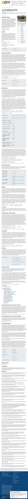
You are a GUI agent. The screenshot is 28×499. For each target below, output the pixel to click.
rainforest (12, 45)
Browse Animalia (15, 473)
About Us (14, 474)
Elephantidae (22, 37)
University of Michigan (4, 473)
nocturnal (16, 204)
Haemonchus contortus (10, 293)
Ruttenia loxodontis (8, 298)
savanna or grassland (5, 45)
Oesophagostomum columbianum (20, 275)
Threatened (14, 354)
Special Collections (15, 478)
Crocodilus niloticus (21, 261)
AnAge (13, 129)
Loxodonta (22, 39)
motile (21, 204)
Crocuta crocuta (14, 250)
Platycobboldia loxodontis (14, 276)
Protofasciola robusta (22, 273)
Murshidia (14, 275)
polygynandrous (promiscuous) (11, 98)
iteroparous (13, 110)
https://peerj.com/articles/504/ (7, 423)
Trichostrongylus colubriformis (9, 275)
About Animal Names (16, 475)
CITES (3, 356)
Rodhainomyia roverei (21, 276)
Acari (6, 303)
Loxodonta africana (9, 7)
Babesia (10, 301)
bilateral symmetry (5, 76)
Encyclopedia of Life (4, 364)
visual (11, 226)
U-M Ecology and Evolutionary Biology (6, 475)
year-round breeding (19, 110)
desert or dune (11, 44)
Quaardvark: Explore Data (16, 480)
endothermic (12, 75)
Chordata (22, 28)
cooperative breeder (21, 98)
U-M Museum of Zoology (5, 474)
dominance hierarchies (18, 205)
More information (14, 350)
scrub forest (4, 46)
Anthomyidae (10, 274)
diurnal (12, 204)
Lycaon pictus (8, 250)
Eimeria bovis (11, 300)
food (8, 314)
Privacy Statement (15, 482)
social (7, 205)
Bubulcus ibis (7, 281)
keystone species (16, 284)
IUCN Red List (4, 349)
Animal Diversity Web (18, 1)
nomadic (3, 205)
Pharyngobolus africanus (7, 276)
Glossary (14, 479)
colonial (11, 205)
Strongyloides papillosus (19, 274)
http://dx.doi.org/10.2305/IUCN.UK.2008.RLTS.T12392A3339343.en (12, 382)
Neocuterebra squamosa (9, 299)
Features (4, 13)
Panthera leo (17, 257)
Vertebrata (22, 30)
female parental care (12, 157)
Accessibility (14, 481)
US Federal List (4, 354)
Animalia (5, 7)
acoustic (15, 226)
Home (2, 7)
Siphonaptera (7, 302)
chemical (19, 226)
